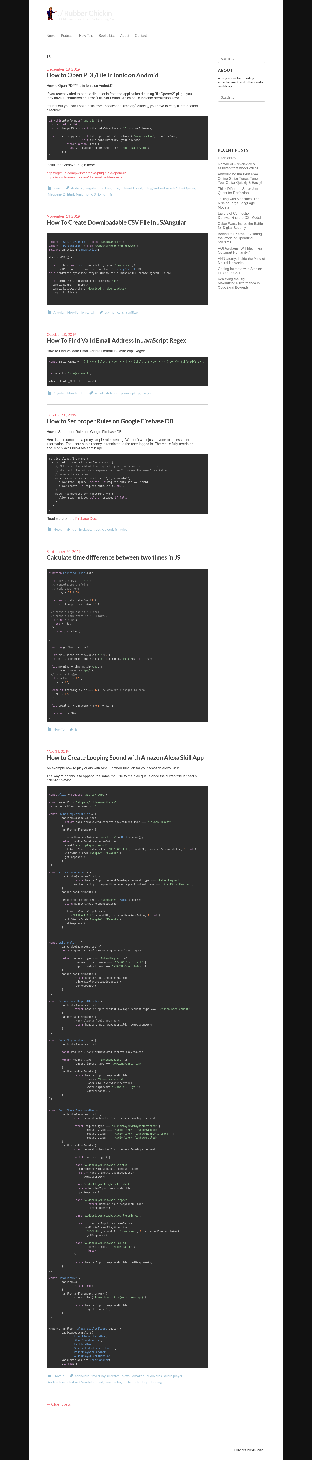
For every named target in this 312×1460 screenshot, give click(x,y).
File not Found (131, 188)
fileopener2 (56, 194)
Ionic (57, 188)
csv (107, 312)
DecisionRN (227, 158)
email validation (106, 393)
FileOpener (187, 188)
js (111, 194)
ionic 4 (103, 194)
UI (92, 312)
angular (91, 188)
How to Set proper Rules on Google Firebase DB (110, 421)
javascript (128, 393)
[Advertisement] (235, 124)
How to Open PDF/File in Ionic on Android (102, 75)
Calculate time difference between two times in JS (113, 557)
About (124, 35)
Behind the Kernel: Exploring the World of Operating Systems (240, 238)
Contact (141, 35)
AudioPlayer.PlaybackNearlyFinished (75, 1382)
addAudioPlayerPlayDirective (97, 1376)
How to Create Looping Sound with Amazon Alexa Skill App (125, 757)
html (70, 194)
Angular (59, 312)
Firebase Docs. (87, 518)
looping (156, 1382)
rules (123, 529)
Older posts (59, 1404)
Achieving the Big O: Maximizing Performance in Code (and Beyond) (239, 283)
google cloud (103, 529)
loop (145, 1382)
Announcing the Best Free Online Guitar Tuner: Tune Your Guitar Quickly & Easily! (240, 178)
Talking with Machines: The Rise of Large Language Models (239, 203)
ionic (79, 194)
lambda (133, 1382)
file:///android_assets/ (160, 188)
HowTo (72, 312)
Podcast (67, 35)
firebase (85, 529)
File (116, 188)
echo (117, 1382)
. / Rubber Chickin (84, 13)
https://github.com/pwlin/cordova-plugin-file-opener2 (86, 173)
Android (77, 188)
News (51, 35)
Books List (107, 35)
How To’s (86, 35)
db (74, 529)
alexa (126, 1376)
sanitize (132, 312)
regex (147, 393)
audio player (173, 1376)
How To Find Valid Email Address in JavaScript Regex (116, 340)
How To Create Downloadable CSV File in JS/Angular (116, 222)
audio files (154, 1376)
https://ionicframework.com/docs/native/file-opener (85, 177)
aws (108, 1382)
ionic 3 (91, 194)
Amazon (138, 1376)
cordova (105, 188)
